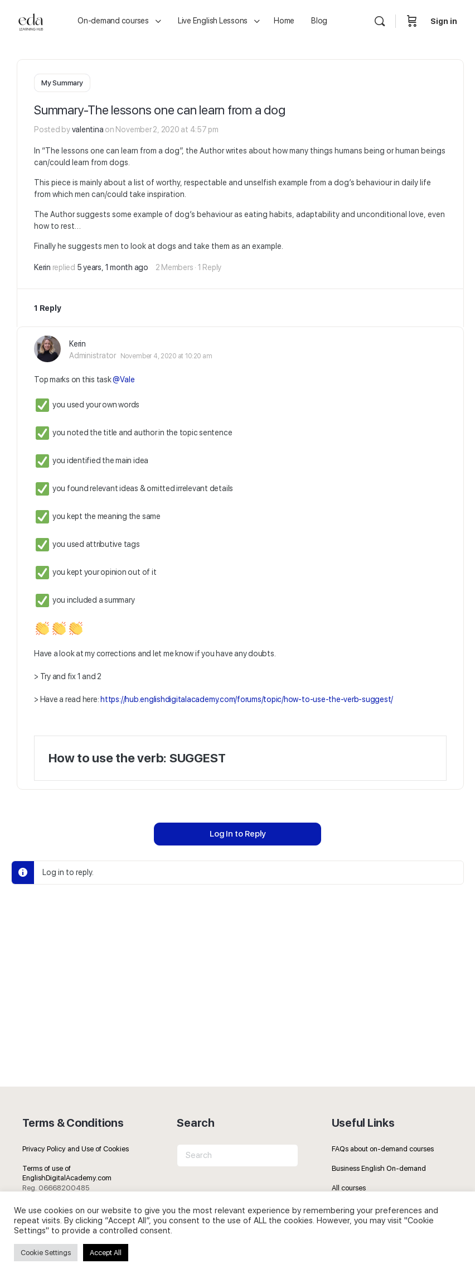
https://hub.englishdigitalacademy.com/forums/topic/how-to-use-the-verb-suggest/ (246, 698)
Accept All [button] (106, 1252)
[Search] (380, 21)
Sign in (443, 21)
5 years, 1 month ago (112, 266)
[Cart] (412, 21)
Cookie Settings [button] (46, 1252)
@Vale (123, 378)
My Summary (62, 83)
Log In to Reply (238, 833)
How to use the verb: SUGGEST (137, 757)
